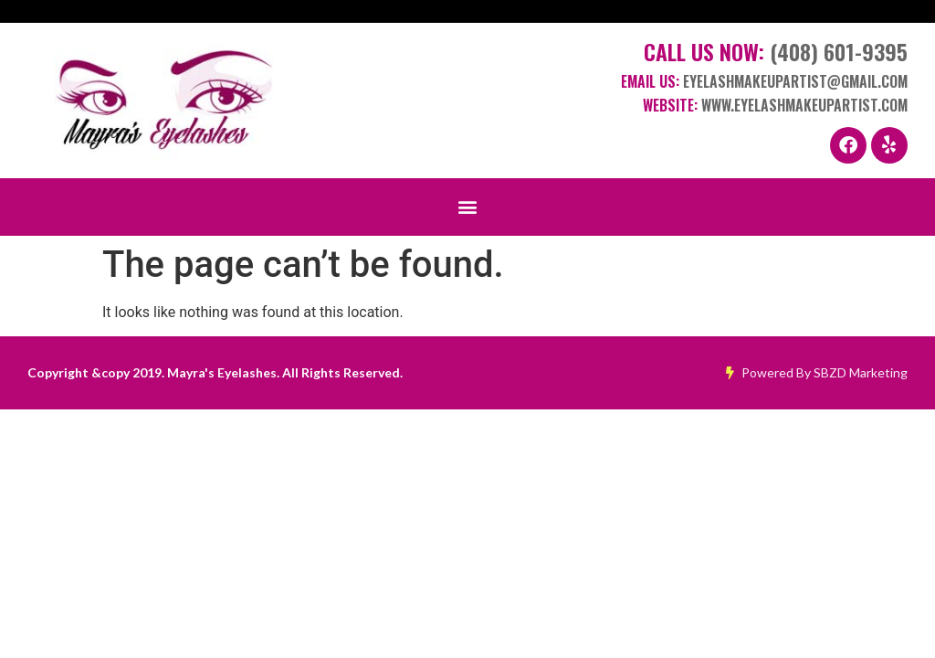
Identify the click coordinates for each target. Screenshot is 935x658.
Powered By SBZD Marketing (817, 372)
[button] (468, 207)
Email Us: (764, 81)
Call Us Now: (776, 51)
